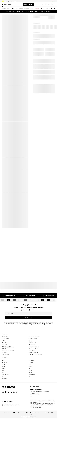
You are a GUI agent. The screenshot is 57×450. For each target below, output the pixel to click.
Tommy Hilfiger (32, 417)
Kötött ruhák (4, 387)
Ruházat (3, 383)
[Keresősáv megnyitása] (54, 8)
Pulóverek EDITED (5, 381)
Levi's (30, 419)
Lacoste (3, 411)
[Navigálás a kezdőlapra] (28, 4)
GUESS (30, 415)
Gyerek (9, 4)
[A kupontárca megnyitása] (43, 4)
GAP (2, 403)
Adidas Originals (5, 417)
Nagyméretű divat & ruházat (8, 393)
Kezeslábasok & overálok (34, 389)
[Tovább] (51, 8)
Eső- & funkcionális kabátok (34, 379)
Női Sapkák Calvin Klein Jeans (8, 389)
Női (2, 4)
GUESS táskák (5, 395)
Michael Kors (4, 405)
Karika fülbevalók (32, 385)
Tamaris (3, 407)
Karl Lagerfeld (32, 403)
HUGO (3, 415)
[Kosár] (54, 4)
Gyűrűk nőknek (32, 393)
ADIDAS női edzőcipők (33, 395)
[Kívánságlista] (51, 4)
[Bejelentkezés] (46, 4)
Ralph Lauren (4, 421)
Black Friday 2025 (5, 397)
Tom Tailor (31, 409)
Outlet (4, 1)
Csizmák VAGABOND (33, 381)
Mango (30, 413)
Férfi (5, 4)
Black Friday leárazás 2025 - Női (35, 397)
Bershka (3, 409)
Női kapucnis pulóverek (33, 391)
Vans (3, 413)
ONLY (30, 411)
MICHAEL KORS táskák (6, 379)
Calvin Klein (31, 405)
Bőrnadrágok (31, 387)
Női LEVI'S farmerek (6, 385)
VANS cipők (4, 391)
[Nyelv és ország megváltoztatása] (53, 1)
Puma (30, 407)
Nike (2, 419)
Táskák (30, 383)
